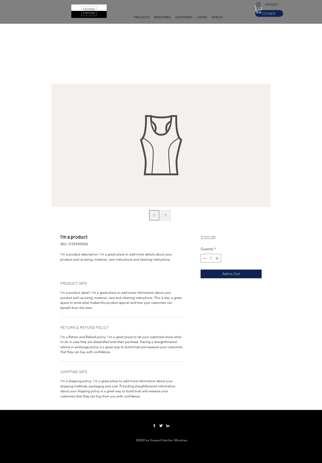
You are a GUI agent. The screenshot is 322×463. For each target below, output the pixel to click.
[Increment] (217, 258)
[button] (142, 17)
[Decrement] (204, 258)
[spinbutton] (210, 258)
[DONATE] (269, 13)
